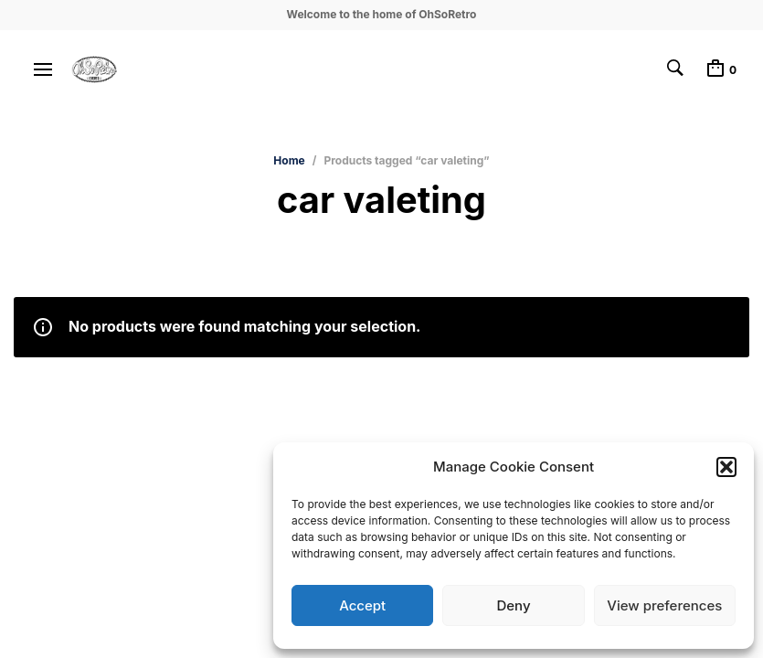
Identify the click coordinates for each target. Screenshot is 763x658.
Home (288, 160)
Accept (362, 605)
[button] (726, 467)
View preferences (664, 605)
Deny (513, 605)
